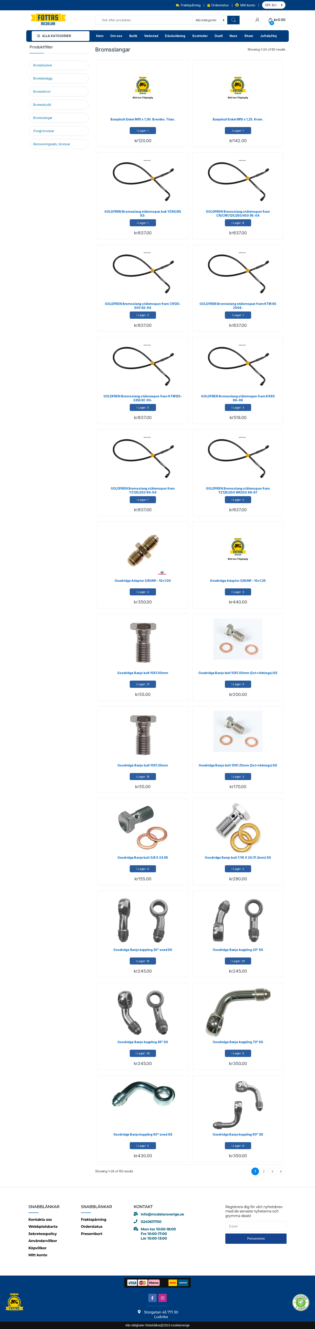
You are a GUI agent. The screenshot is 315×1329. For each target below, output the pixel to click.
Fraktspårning (188, 5)
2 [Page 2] (264, 1171)
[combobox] (144, 20)
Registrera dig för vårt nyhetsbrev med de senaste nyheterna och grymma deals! (254, 1211)
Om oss (116, 36)
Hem (99, 36)
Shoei (248, 36)
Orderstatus (218, 5)
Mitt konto (245, 5)
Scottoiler (200, 36)
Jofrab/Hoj (268, 36)
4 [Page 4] (281, 1171)
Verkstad (151, 36)
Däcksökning (175, 36)
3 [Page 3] (272, 1171)
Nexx (233, 36)
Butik (133, 36)
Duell (218, 36)
